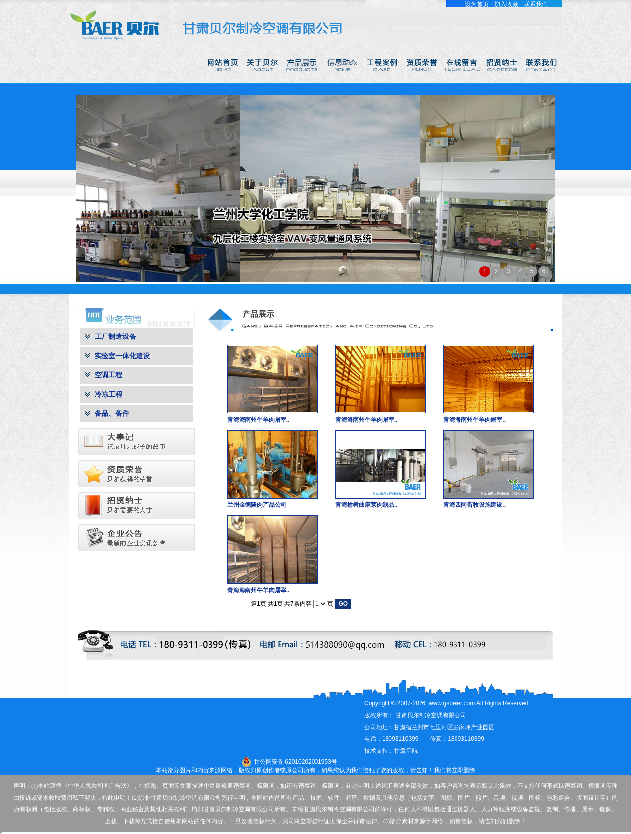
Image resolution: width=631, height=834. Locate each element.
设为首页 (477, 4)
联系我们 (536, 4)
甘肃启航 (406, 750)
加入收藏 (506, 4)
